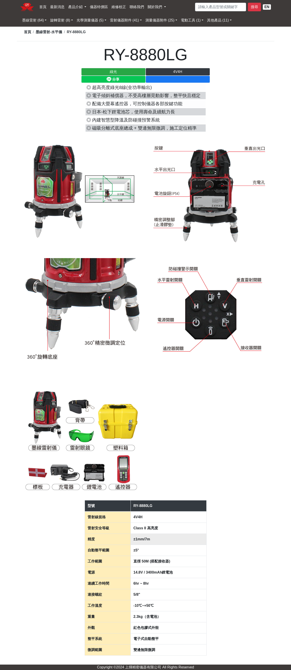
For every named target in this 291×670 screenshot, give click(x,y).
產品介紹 (76, 7)
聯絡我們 (137, 7)
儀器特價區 (99, 7)
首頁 (43, 7)
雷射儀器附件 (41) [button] (124, 20)
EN (266, 7)
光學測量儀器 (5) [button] (90, 20)
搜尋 (254, 7)
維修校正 (119, 7)
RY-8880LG (76, 32)
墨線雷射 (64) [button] (33, 20)
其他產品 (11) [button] (218, 20)
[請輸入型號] (220, 7)
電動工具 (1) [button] (191, 20)
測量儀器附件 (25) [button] (160, 20)
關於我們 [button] (155, 7)
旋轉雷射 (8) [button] (60, 20)
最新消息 (57, 7)
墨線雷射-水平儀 (49, 32)
